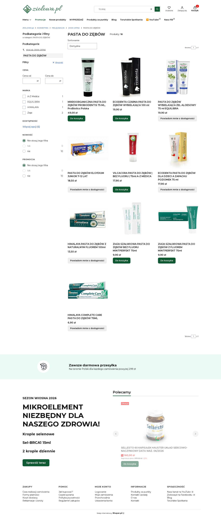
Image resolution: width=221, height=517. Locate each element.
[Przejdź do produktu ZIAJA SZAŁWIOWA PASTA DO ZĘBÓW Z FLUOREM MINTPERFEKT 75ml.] (178, 219)
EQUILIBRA (33, 102)
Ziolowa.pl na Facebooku (180, 494)
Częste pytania (66, 494)
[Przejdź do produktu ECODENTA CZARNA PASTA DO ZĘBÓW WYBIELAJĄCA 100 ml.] (133, 77)
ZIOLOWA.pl (28, 28)
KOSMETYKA (42, 28)
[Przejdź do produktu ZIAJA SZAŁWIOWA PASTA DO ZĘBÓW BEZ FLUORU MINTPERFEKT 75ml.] (133, 219)
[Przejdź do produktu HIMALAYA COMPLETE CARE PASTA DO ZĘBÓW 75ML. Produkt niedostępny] (88, 290)
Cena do (49, 76)
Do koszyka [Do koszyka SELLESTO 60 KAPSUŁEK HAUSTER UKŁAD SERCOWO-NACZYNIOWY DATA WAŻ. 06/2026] (130, 464)
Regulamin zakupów (69, 500)
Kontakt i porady (139, 494)
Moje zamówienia (104, 494)
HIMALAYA (33, 107)
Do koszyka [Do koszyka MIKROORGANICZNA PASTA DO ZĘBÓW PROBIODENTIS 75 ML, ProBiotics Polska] (76, 118)
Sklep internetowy (109, 513)
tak (28, 146)
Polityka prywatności (69, 497)
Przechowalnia (102, 497)
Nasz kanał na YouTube (179, 492)
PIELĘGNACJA (58, 28)
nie (28, 151)
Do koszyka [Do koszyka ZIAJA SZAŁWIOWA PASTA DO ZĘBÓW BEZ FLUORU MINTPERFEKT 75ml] (121, 260)
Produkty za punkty (141, 492)
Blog (169, 497)
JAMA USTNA (74, 28)
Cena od (27, 76)
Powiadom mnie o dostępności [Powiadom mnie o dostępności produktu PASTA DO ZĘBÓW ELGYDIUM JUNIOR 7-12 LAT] (87, 189)
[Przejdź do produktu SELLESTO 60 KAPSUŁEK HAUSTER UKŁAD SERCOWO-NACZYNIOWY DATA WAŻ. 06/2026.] (155, 423)
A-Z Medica (33, 96)
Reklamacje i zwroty (33, 500)
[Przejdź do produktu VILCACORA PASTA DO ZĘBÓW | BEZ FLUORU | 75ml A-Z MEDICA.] (133, 148)
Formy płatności (31, 494)
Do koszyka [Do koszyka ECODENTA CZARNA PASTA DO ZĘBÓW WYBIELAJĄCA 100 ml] (121, 118)
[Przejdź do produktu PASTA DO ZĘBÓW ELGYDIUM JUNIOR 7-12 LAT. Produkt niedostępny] (88, 148)
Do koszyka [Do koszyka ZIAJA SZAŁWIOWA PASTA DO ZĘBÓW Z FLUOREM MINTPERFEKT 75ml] (166, 260)
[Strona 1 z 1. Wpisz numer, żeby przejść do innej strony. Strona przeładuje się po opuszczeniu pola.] (193, 47)
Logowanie (100, 492)
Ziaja (29, 112)
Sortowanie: (74, 40)
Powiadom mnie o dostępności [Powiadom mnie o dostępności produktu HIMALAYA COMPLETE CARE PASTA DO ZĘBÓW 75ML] (87, 328)
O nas (134, 497)
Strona (188, 47)
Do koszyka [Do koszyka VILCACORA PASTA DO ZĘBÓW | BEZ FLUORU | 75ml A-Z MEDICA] (121, 189)
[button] (157, 9)
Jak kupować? (66, 492)
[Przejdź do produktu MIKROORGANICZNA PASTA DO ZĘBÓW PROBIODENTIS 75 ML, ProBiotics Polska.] (88, 77)
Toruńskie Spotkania (177, 500)
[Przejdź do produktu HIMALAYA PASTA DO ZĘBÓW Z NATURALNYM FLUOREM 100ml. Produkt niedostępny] (88, 219)
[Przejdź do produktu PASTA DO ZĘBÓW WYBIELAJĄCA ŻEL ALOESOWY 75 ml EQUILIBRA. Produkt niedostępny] (178, 77)
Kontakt (135, 500)
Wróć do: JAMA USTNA (34, 50)
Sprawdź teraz (36, 462)
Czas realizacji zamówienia (36, 492)
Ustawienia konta (103, 500)
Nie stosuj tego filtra (37, 140)
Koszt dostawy (30, 497)
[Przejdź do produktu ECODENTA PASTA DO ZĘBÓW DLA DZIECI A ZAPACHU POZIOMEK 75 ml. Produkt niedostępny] (178, 148)
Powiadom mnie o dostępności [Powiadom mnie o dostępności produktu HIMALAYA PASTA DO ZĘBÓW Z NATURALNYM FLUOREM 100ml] (87, 260)
